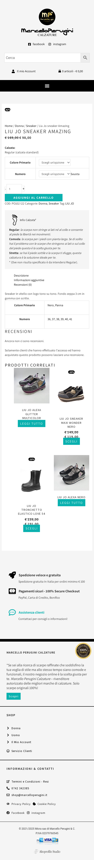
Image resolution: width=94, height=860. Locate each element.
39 (62, 319)
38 (57, 319)
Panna (59, 305)
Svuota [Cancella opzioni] (75, 174)
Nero (51, 305)
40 (66, 319)
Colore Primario (20, 162)
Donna (19, 126)
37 (53, 319)
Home (9, 126)
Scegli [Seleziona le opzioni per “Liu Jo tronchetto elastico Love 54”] (32, 528)
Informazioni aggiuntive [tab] (29, 280)
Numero (20, 174)
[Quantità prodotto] (14, 189)
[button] (47, 85)
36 (49, 319)
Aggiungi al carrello (33, 198)
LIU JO (69, 203)
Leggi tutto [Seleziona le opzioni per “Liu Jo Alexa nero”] (71, 503)
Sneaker (31, 126)
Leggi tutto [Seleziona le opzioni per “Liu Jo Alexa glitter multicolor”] (31, 423)
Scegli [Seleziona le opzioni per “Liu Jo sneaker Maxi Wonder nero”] (71, 441)
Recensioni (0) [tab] (23, 285)
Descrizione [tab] (21, 275)
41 (70, 319)
